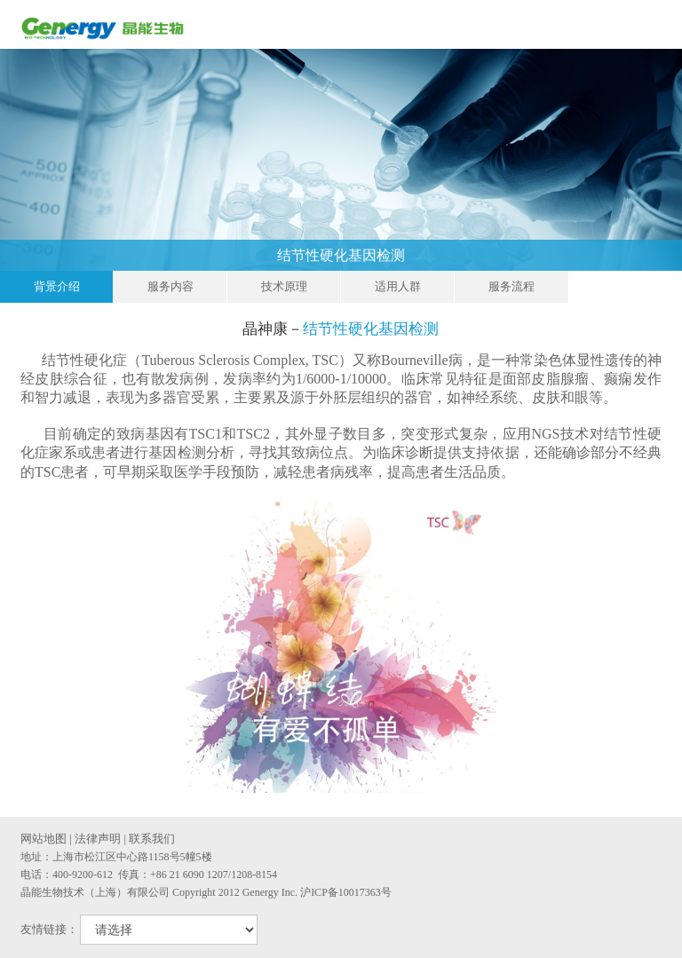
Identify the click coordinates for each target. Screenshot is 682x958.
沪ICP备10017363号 (346, 892)
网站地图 (43, 838)
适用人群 (398, 286)
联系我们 (152, 838)
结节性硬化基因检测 (475, 255)
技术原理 (284, 286)
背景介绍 (57, 286)
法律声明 (98, 838)
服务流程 (511, 286)
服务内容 (170, 286)
